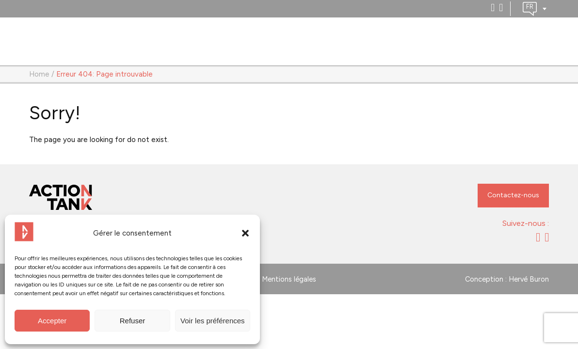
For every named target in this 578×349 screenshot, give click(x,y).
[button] (245, 233)
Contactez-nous (513, 195)
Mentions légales (289, 279)
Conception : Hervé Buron (507, 279)
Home (39, 74)
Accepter (52, 321)
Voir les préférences (212, 321)
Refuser (132, 321)
